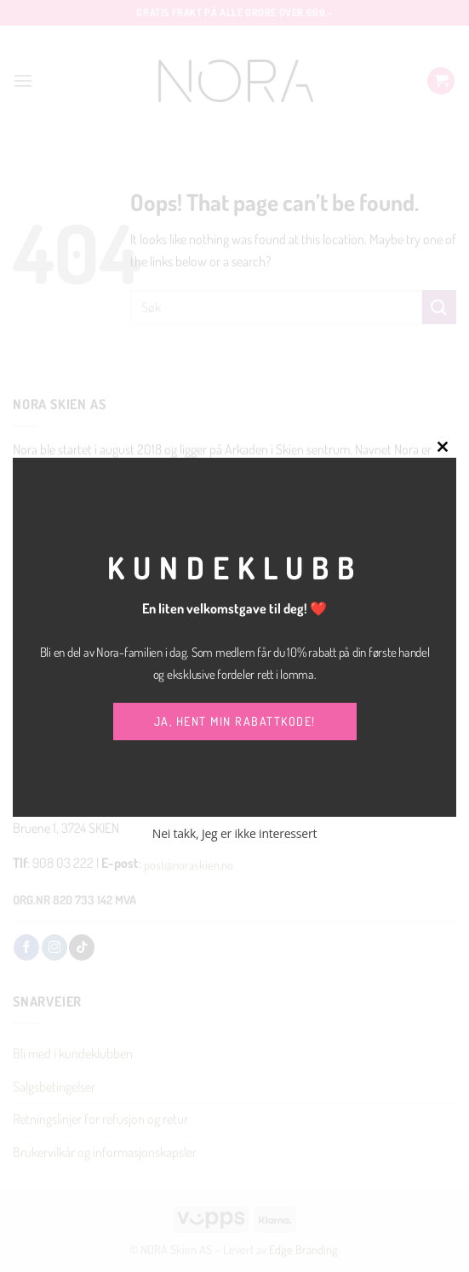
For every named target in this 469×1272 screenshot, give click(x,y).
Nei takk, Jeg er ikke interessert (234, 833)
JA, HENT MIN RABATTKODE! (235, 721)
